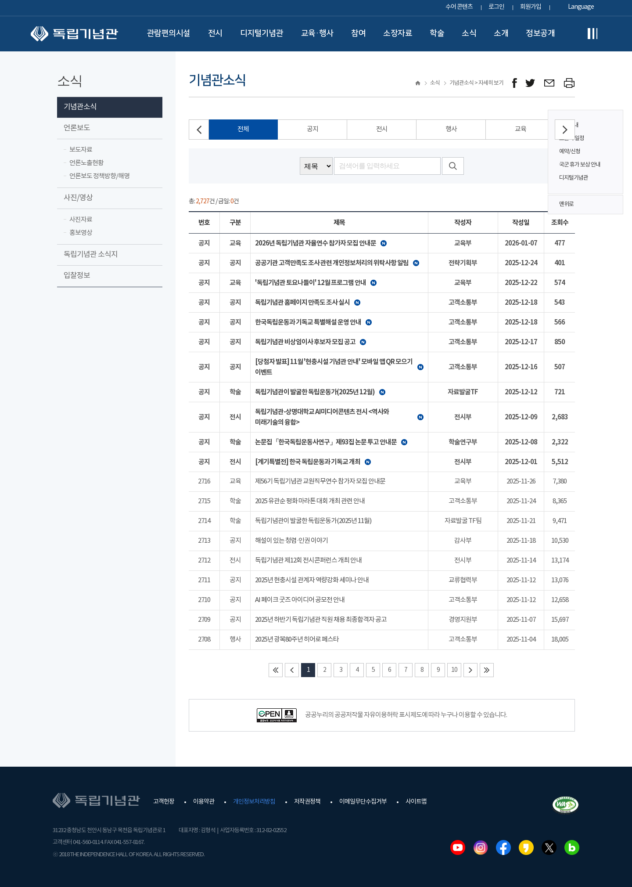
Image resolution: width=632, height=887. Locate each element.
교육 (520, 129)
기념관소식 (80, 107)
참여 (358, 33)
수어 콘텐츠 (459, 7)
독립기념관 (74, 33)
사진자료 (80, 220)
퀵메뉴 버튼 (612, 145)
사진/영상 (78, 198)
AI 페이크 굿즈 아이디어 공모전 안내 (300, 600)
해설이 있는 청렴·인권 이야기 (291, 540)
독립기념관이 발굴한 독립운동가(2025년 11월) (313, 521)
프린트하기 (569, 83)
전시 (215, 33)
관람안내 (568, 125)
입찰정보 (77, 275)
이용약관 (203, 801)
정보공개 (540, 33)
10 (454, 670)
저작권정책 (307, 801)
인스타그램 (480, 847)
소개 (501, 33)
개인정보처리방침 (254, 801)
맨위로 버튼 (612, 204)
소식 (469, 33)
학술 (437, 33)
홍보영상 (80, 233)
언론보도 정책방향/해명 (99, 176)
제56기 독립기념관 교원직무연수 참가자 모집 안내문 (320, 481)
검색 (453, 166)
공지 (312, 129)
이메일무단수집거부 (363, 801)
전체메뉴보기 (592, 34)
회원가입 (530, 7)
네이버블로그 (571, 847)
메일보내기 (549, 83)
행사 (451, 129)
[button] (565, 129)
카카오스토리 (526, 847)
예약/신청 (569, 151)
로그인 (496, 7)
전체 (243, 129)
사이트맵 (416, 801)
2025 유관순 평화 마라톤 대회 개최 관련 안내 (310, 501)
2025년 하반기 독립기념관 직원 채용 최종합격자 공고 (321, 620)
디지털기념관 (262, 33)
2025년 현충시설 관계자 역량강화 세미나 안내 (312, 580)
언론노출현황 (86, 163)
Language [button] (581, 7)
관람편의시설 (168, 33)
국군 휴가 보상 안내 (579, 165)
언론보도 (77, 128)
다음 (470, 670)
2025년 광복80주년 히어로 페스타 (297, 639)
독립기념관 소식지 (91, 254)
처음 (276, 670)
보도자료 (80, 150)
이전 (292, 670)
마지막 (487, 670)
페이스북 (503, 847)
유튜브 (457, 847)
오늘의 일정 (571, 138)
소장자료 (397, 33)
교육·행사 (317, 33)
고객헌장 (163, 801)
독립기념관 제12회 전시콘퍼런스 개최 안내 (308, 560)
